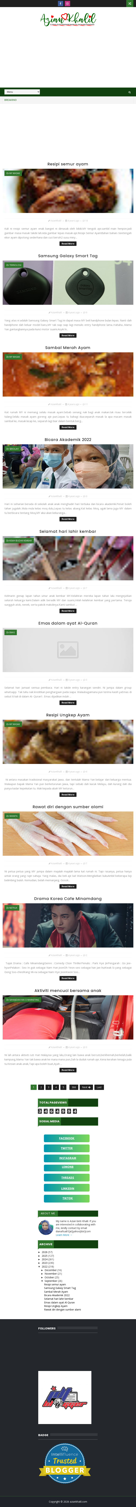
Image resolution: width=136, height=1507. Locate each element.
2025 (45, 1255)
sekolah (14, 448)
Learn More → (64, 1235)
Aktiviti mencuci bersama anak (68, 990)
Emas (12, 632)
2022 (45, 1266)
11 (86, 404)
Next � (86, 1087)
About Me (48, 1213)
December (51, 1270)
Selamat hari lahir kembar (67, 531)
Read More (68, 243)
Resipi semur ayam (67, 164)
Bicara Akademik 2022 (68, 439)
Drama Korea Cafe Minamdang (68, 898)
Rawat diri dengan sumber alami (68, 807)
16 (86, 220)
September (51, 1281)
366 (74, 1087)
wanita (13, 816)
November (51, 1273)
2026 (45, 1252)
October (50, 1277)
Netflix (13, 907)
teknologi (15, 265)
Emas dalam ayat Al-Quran (68, 623)
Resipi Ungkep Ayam (68, 715)
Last (99, 1087)
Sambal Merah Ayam (67, 347)
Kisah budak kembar (20, 540)
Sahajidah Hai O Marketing (24, 999)
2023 (45, 1263)
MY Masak (14, 173)
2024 (45, 1259)
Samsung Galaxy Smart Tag (68, 256)
